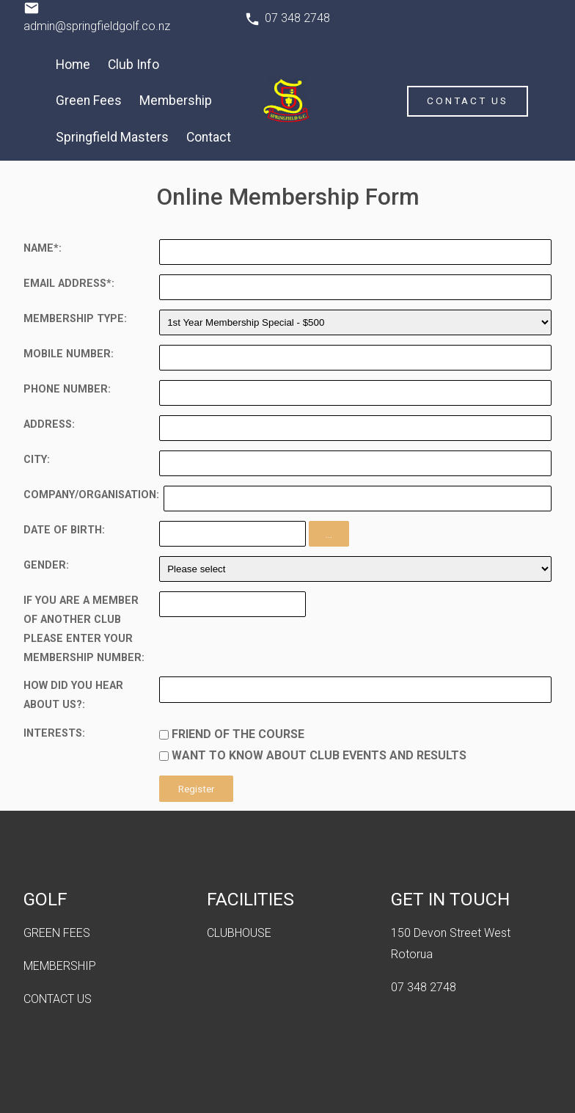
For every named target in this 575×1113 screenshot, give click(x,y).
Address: (49, 424)
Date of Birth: (64, 530)
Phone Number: (67, 389)
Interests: (54, 733)
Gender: (46, 565)
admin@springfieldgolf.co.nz (96, 26)
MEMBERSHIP (59, 966)
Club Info (133, 64)
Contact (208, 137)
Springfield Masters (112, 137)
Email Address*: (68, 283)
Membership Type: (75, 319)
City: (36, 459)
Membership (175, 100)
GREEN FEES (56, 933)
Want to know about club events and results (319, 755)
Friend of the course (238, 734)
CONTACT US (57, 999)
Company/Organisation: (91, 495)
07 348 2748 (297, 18)
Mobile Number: (68, 354)
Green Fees (89, 100)
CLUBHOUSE (239, 933)
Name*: (42, 248)
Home (73, 64)
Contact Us (467, 100)
